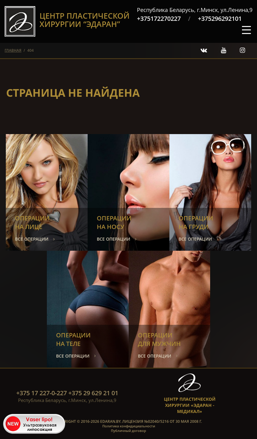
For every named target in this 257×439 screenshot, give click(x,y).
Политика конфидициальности (128, 426)
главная (13, 50)
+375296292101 (220, 18)
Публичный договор (128, 430)
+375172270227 (159, 18)
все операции (31, 239)
